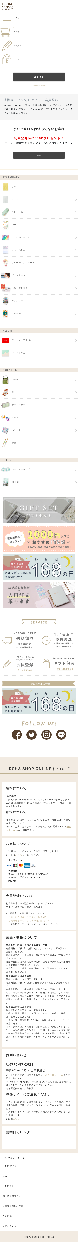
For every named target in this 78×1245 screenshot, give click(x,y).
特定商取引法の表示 (13, 1209)
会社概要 (7, 1219)
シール (9, 228)
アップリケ (11, 421)
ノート (9, 202)
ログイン (11, 59)
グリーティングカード (17, 266)
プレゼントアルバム (16, 343)
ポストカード (12, 278)
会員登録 (11, 46)
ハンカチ (10, 433)
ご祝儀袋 (10, 316)
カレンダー (11, 304)
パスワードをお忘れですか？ (39, 85)
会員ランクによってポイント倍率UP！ (28, 920)
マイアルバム (12, 356)
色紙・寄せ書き (14, 291)
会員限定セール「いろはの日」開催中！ (29, 924)
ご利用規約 (8, 1189)
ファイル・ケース (15, 240)
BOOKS (10, 485)
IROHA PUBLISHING (43, 1240)
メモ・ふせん (12, 253)
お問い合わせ (9, 1229)
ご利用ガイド (9, 1169)
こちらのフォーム (54, 1078)
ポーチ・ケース (14, 408)
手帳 (8, 190)
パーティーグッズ (15, 472)
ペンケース (11, 215)
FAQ (5, 1179)
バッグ (9, 382)
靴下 (8, 395)
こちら (18, 858)
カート (10, 32)
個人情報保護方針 (12, 1199)
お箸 (8, 446)
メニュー (11, 18)
